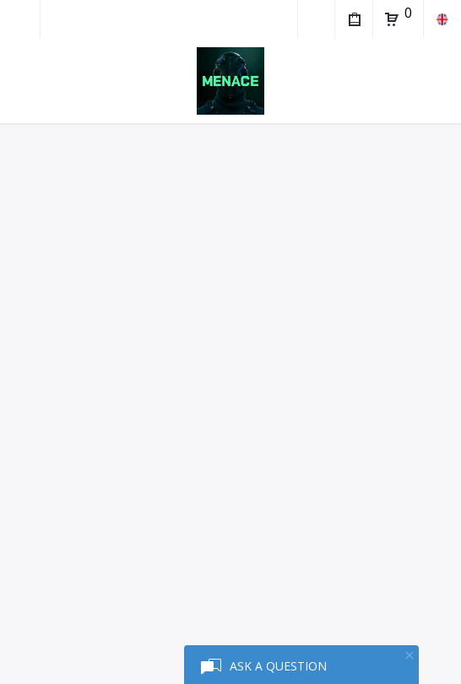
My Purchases (353, 21)
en (442, 19)
